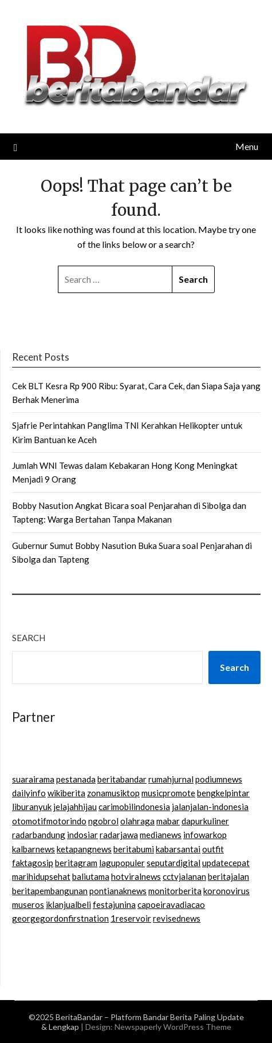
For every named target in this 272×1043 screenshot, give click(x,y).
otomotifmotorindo (49, 821)
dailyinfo (29, 793)
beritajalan (228, 876)
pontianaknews (118, 891)
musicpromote (168, 793)
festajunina (114, 904)
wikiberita (66, 793)
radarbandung (38, 834)
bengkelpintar (223, 793)
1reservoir (131, 918)
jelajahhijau (75, 806)
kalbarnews (33, 849)
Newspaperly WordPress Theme (173, 1027)
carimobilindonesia (134, 806)
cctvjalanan (184, 876)
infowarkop (205, 834)
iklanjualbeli (68, 904)
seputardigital (173, 863)
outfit (213, 849)
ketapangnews (84, 849)
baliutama (90, 876)
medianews (161, 834)
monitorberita (175, 891)
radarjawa (119, 834)
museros (28, 904)
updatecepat (226, 863)
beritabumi (133, 849)
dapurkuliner (205, 821)
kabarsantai (178, 849)
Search (28, 638)
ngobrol (103, 821)
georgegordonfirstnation (60, 918)
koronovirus (226, 891)
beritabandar (122, 779)
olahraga (137, 821)
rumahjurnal (171, 779)
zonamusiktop (113, 793)
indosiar (82, 834)
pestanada (76, 779)
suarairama (33, 779)
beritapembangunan (50, 891)
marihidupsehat (41, 876)
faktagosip (32, 863)
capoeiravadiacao (171, 904)
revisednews (176, 918)
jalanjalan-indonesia (210, 806)
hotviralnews (136, 876)
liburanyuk (32, 806)
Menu (246, 146)
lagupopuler (122, 863)
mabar (168, 821)
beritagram (76, 863)
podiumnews (218, 779)
